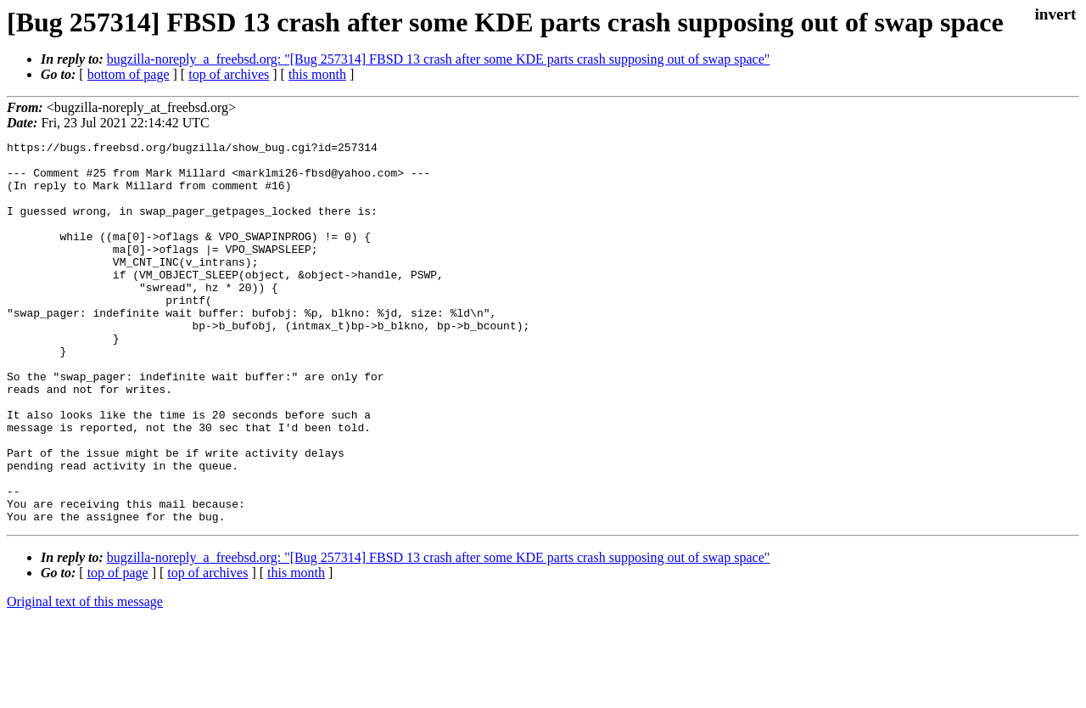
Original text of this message (85, 678)
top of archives (228, 74)
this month (317, 74)
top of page (117, 649)
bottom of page (128, 74)
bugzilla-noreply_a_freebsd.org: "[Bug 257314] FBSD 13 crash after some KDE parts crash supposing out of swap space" (438, 59)
